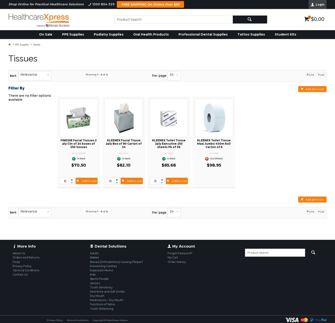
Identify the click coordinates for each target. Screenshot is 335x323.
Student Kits (285, 34)
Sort (13, 75)
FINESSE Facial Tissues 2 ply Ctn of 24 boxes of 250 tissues (79, 144)
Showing (97, 74)
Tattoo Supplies (251, 34)
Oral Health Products (151, 34)
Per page (159, 76)
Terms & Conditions (78, 320)
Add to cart (89, 181)
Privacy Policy (55, 320)
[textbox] (173, 20)
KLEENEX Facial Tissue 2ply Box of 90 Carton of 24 (124, 144)
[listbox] (34, 75)
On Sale (45, 34)
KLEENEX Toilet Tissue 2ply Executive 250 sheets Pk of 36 (169, 144)
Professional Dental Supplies (203, 34)
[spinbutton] (64, 181)
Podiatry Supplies (108, 34)
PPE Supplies (73, 34)
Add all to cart (315, 89)
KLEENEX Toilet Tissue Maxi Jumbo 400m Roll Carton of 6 (214, 144)
